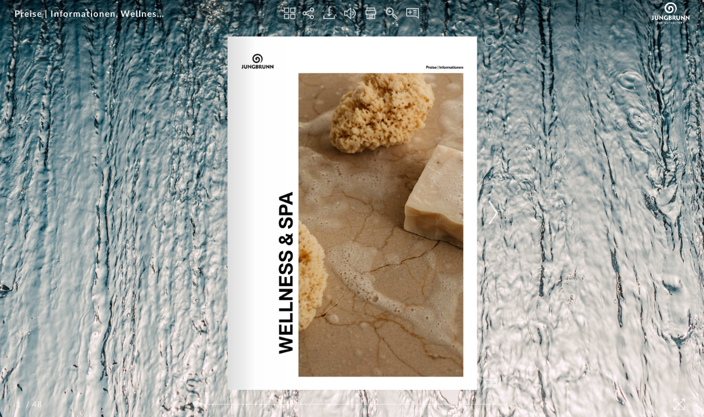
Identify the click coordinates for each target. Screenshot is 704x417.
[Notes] (412, 13)
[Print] (371, 13)
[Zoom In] (392, 13)
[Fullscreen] (679, 404)
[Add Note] (490, 384)
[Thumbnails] (290, 13)
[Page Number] (20, 404)
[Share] (308, 13)
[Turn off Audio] (350, 13)
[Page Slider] (349, 404)
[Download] (329, 13)
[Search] (490, 42)
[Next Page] (491, 213)
